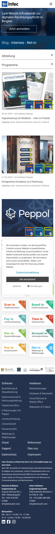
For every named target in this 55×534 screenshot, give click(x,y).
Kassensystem (9, 429)
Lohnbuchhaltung (11, 418)
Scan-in (37, 122)
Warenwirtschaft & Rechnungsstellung (12, 399)
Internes (20, 122)
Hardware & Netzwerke (41, 393)
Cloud (5, 442)
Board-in (28, 122)
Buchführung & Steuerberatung (9, 390)
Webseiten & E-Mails (39, 407)
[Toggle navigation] (51, 4)
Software (7, 383)
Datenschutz (9, 454)
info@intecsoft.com (11, 504)
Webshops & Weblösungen (9, 435)
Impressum (34, 454)
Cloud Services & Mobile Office (37, 400)
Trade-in (45, 122)
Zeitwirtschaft (9, 424)
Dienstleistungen (37, 388)
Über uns (33, 448)
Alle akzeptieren (27, 279)
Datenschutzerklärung (27, 272)
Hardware (35, 383)
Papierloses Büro (10, 405)
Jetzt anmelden (19, 29)
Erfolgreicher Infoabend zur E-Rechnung (22, 181)
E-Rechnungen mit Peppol (11, 412)
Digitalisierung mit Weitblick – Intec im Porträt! (26, 118)
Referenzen (34, 442)
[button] (27, 57)
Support (6, 448)
